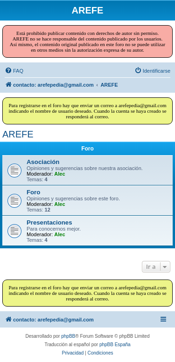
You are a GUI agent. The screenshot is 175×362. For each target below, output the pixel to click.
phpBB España (115, 344)
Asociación (43, 161)
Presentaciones (49, 222)
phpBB (68, 336)
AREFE (18, 134)
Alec (59, 174)
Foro (33, 192)
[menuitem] (14, 70)
